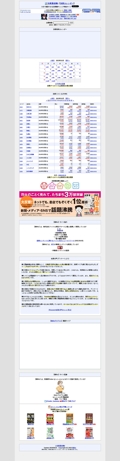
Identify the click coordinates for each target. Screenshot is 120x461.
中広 (28, 164)
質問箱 (98, 12)
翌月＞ (68, 60)
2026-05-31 (62, 175)
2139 (21, 164)
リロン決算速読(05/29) (64, 12)
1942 (21, 130)
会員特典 (85, 12)
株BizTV (63, 401)
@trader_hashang (52, 401)
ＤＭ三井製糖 (30, 154)
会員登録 (86, 10)
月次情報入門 (69, 438)
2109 (21, 154)
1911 (21, 120)
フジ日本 (29, 157)
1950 (21, 141)
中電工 (28, 127)
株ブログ (71, 401)
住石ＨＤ (29, 107)
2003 (21, 147)
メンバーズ (30, 161)
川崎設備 (29, 110)
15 (71, 100)
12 (65, 100)
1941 (21, 127)
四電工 (28, 124)
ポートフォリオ (25, 12)
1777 (21, 110)
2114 (21, 158)
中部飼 (28, 151)
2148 (21, 168)
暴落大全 (31, 424)
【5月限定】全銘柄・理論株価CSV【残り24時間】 (62, 14)
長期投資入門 (89, 438)
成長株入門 (50, 438)
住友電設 (29, 137)
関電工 (28, 130)
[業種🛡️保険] (68, 10)
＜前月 (52, 60)
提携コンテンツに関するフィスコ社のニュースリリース (55, 241)
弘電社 (28, 134)
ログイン (96, 10)
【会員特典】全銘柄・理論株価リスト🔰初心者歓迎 (62, 16)
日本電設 (29, 141)
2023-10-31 (93, 107)
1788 (21, 114)
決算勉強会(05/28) (50, 12)
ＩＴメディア (30, 168)
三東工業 (29, 113)
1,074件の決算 (60, 84)
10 (61, 100)
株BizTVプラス (56, 321)
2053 (21, 151)
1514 (21, 107)
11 (63, 100)
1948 (21, 134)
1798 (21, 117)
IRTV (52, 244)
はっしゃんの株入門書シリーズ (60, 407)
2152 (21, 171)
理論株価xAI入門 (68, 424)
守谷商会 (29, 117)
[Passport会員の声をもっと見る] (60, 310)
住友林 (28, 120)
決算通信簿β (51, 3)
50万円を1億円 (88, 424)
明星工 (28, 144)
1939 (21, 124)
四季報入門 (50, 424)
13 (67, 100)
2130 (21, 161)
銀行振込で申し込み (70, 18)
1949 (21, 137)
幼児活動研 (30, 171)
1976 (21, 144)
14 (69, 100)
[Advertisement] (60, 45)
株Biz (74, 448)
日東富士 (29, 147)
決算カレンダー (66, 3)
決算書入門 (30, 438)
